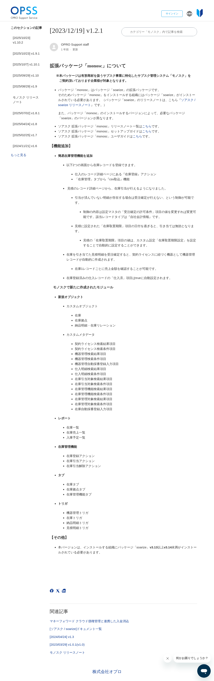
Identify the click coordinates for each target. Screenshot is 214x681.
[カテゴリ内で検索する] (159, 32)
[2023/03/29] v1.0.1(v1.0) (67, 644)
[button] (189, 13)
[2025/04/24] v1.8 (25, 124)
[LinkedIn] (64, 591)
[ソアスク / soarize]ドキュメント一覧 (76, 629)
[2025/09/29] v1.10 (26, 75)
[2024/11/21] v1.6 (25, 146)
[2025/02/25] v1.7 (25, 135)
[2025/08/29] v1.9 (25, 86)
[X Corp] (58, 591)
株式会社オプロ (107, 671)
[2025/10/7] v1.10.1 (26, 64)
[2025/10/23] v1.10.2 (21, 40)
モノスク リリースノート (26, 100)
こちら (147, 126)
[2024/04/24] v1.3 (62, 637)
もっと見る (18, 155)
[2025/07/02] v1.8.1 (26, 113)
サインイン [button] (172, 13)
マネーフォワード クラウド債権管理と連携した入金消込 (89, 621)
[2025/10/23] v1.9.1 (26, 53)
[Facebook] (52, 591)
